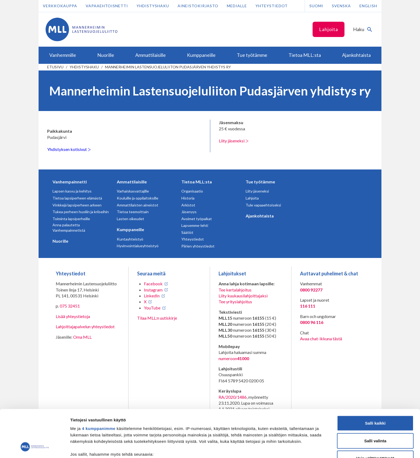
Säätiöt (187, 232)
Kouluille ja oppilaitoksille (137, 198)
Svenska (341, 5)
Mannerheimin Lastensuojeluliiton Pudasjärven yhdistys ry (168, 67)
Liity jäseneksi (234, 140)
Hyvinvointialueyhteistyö (138, 245)
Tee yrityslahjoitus (235, 301)
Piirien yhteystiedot (198, 246)
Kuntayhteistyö (130, 239)
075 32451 (70, 305)
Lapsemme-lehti (194, 225)
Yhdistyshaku (153, 5)
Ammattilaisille (132, 181)
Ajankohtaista (260, 215)
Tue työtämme (260, 181)
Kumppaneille (130, 229)
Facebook (153, 283)
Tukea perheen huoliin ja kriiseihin (80, 211)
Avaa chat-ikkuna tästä (321, 338)
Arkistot (188, 205)
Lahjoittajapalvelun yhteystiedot (85, 326)
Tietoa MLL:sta (196, 181)
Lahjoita (328, 29)
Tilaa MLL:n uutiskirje (157, 317)
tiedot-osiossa (242, 432)
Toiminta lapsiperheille (71, 218)
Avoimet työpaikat (196, 218)
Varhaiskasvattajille (133, 191)
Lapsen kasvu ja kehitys (72, 191)
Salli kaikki (375, 380)
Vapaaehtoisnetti (107, 5)
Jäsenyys (189, 211)
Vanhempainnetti (69, 181)
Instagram (153, 289)
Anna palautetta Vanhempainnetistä (68, 227)
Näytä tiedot (286, 447)
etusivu (55, 67)
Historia (187, 198)
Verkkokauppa (60, 5)
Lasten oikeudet (130, 218)
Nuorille (60, 240)
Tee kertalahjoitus (235, 289)
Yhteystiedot (272, 5)
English (368, 5)
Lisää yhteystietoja (73, 316)
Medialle (237, 5)
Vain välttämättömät (375, 415)
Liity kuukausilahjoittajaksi (243, 295)
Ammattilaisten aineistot (137, 205)
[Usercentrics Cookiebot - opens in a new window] (34, 448)
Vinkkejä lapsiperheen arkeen (77, 205)
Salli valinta (375, 398)
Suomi (316, 5)
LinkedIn (152, 295)
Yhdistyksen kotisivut (69, 149)
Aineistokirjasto (198, 5)
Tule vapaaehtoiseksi (263, 205)
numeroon (234, 358)
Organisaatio (192, 191)
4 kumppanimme (98, 385)
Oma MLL (82, 336)
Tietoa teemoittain (133, 211)
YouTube (152, 307)
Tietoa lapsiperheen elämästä (77, 198)
